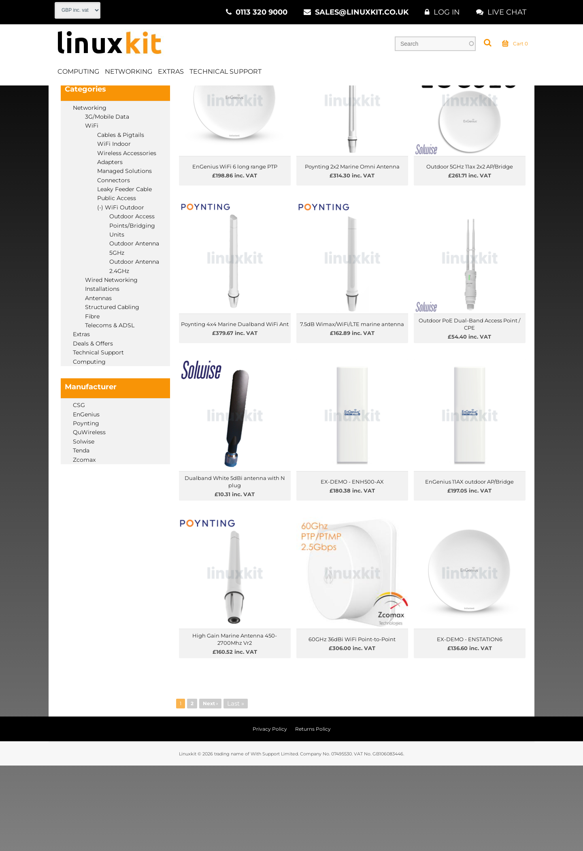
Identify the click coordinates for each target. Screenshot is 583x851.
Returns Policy (313, 814)
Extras (171, 74)
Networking (128, 74)
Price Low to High (203, 118)
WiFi (172, 96)
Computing (78, 74)
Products (96, 96)
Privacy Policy (270, 814)
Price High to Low (258, 118)
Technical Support (225, 74)
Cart (515, 46)
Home (63, 96)
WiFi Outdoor (210, 96)
